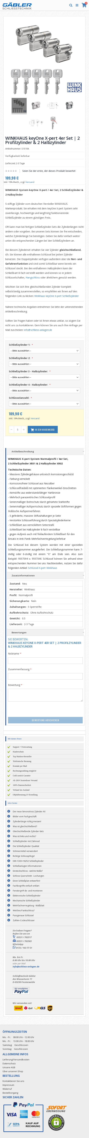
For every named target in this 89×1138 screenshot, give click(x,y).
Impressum (8, 1084)
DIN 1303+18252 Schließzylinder (28, 861)
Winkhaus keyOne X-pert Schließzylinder (56, 296)
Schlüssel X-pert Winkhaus (42, 568)
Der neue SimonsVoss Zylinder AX (29, 811)
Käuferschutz (18, 752)
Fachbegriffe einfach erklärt (26, 885)
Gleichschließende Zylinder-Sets (28, 831)
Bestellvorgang (10, 1092)
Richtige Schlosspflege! (24, 856)
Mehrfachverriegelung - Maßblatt (28, 905)
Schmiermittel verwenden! (25, 851)
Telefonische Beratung (22, 761)
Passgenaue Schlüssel (23, 915)
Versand (29, 182)
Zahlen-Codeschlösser (24, 920)
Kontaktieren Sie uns (13, 1081)
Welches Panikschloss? (24, 910)
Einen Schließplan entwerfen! (26, 880)
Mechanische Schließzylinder (26, 900)
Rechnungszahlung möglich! (24, 771)
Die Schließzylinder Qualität (26, 846)
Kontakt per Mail (20, 766)
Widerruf (7, 1088)
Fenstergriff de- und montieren (28, 890)
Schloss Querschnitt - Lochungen (28, 875)
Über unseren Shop (13, 1071)
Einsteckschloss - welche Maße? (28, 870)
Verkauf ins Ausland (21, 790)
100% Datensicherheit (22, 785)
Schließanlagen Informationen (27, 866)
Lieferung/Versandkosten (16, 1059)
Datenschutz (9, 1063)
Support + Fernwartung (22, 747)
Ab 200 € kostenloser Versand (25, 780)
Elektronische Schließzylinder (26, 895)
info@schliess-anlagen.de (38, 330)
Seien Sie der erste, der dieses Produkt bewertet (49, 170)
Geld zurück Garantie (21, 775)
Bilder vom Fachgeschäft (25, 816)
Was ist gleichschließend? (25, 826)
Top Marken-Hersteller (22, 756)
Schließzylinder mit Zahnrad (26, 841)
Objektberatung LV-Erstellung (25, 795)
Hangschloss (33, 277)
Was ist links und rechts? (24, 836)
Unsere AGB (9, 1067)
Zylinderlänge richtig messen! (27, 821)
